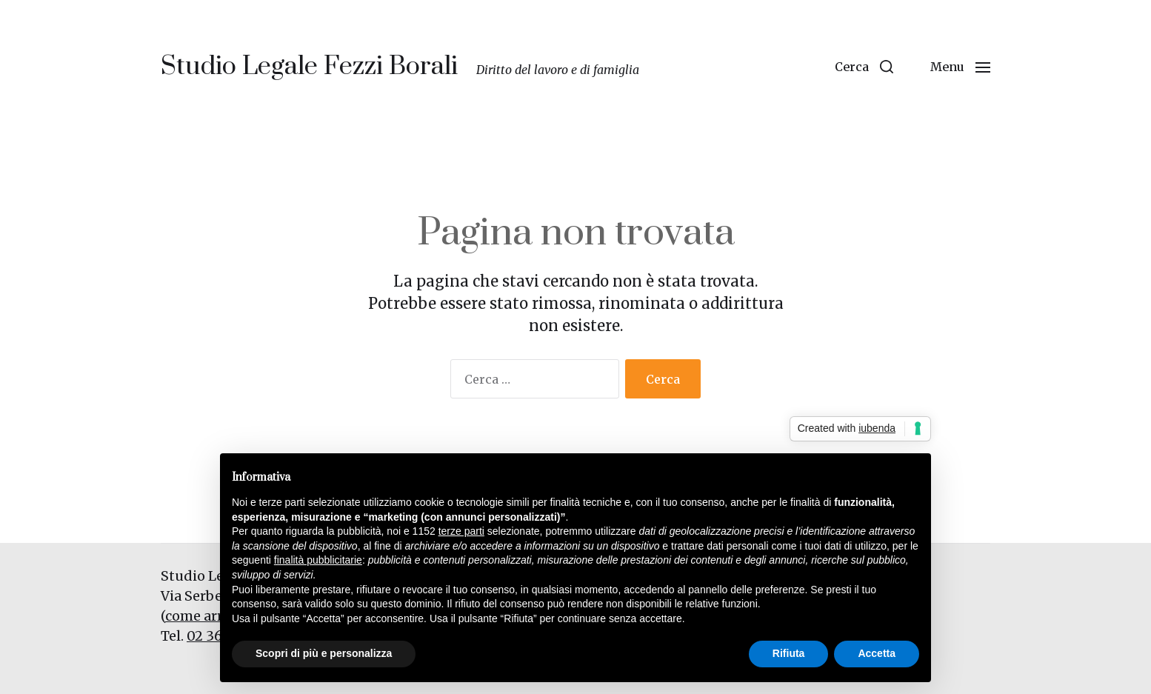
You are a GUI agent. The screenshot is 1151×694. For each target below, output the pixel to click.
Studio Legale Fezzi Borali (309, 67)
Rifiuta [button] (789, 653)
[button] (864, 66)
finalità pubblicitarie (318, 560)
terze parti (461, 531)
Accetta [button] (876, 653)
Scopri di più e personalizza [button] (324, 653)
